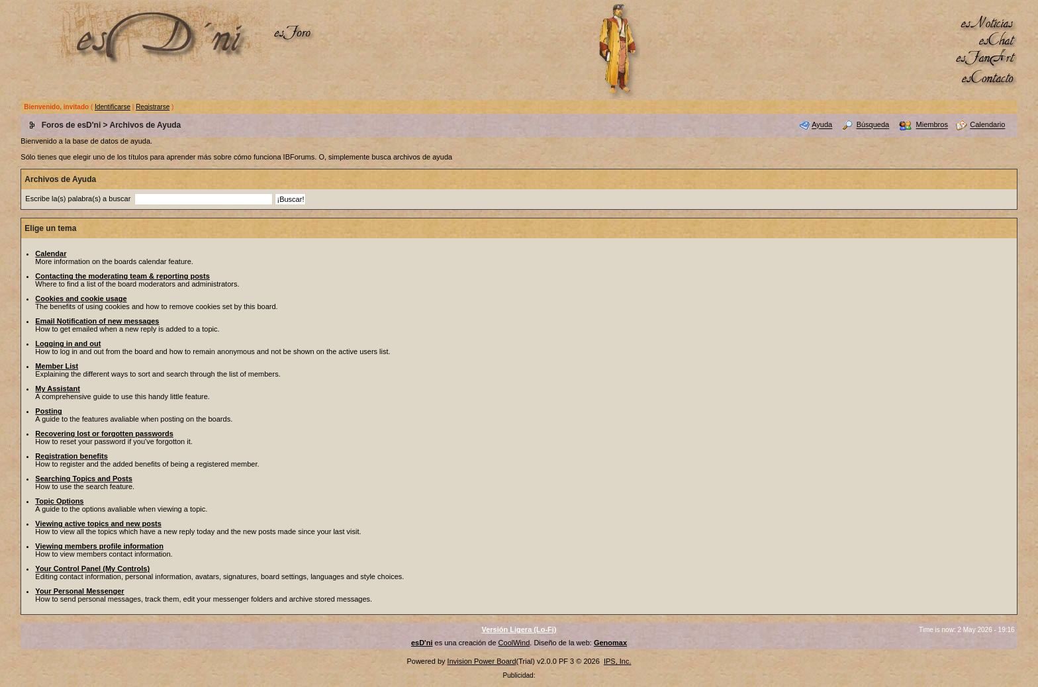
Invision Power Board (482, 661)
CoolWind (514, 643)
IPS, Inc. (618, 661)
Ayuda (822, 125)
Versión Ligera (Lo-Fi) (518, 629)
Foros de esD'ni (71, 125)
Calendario (987, 125)
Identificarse (112, 107)
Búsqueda (873, 125)
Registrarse (152, 107)
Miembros (932, 125)
